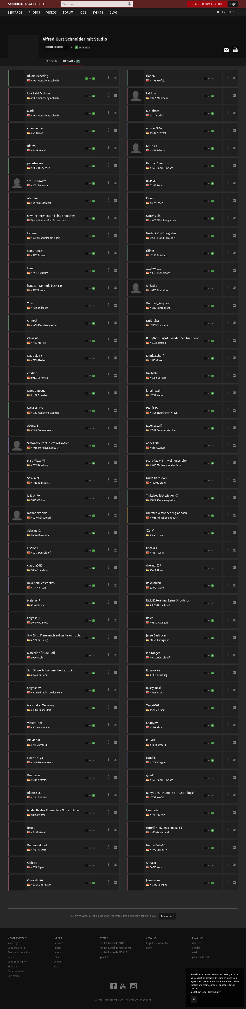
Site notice (14, 976)
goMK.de (104, 957)
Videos (51, 12)
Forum (68, 12)
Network (71, 61)
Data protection (16, 971)
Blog (113, 12)
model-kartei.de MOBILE (113, 952)
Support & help (16, 947)
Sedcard (51, 61)
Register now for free (207, 4)
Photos (34, 12)
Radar (57, 966)
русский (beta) (200, 957)
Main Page (13, 943)
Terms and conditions (20, 952)
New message (167, 916)
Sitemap (12, 966)
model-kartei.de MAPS (112, 943)
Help (231, 12)
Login (233, 4)
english (196, 947)
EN (223, 12)
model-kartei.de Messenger (115, 947)
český (195, 952)
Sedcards (15, 12)
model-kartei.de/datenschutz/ (206, 992)
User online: (17, 961)
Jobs (83, 12)
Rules (11, 957)
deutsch (196, 943)
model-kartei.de (119, 1000)
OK (194, 999)
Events (98, 12)
